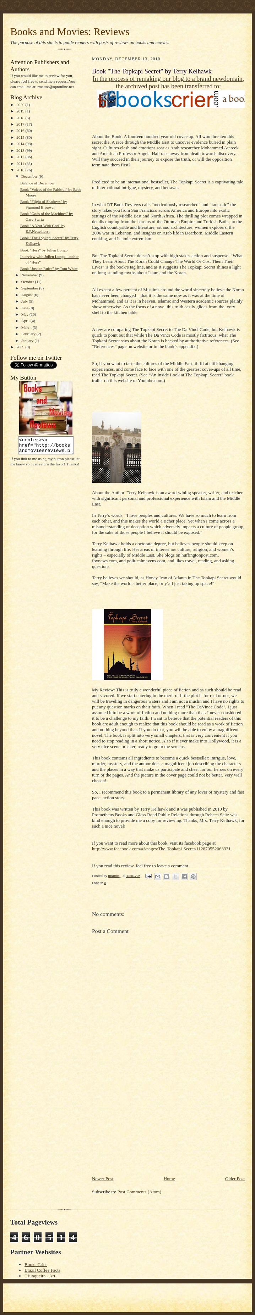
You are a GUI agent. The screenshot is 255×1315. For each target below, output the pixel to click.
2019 (20, 111)
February (29, 334)
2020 (20, 105)
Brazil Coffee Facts (42, 1270)
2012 (20, 157)
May (25, 314)
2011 (20, 163)
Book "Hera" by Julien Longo (43, 250)
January (28, 340)
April (26, 321)
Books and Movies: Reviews (70, 31)
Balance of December (37, 183)
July (25, 301)
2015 (20, 137)
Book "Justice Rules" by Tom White (49, 268)
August (27, 295)
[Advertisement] (145, 1125)
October (28, 282)
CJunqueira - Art (40, 1275)
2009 (20, 347)
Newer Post (102, 1178)
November (30, 275)
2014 (20, 144)
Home (169, 1178)
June (25, 308)
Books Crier (36, 1264)
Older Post (235, 1178)
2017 (20, 124)
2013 (20, 150)
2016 (20, 130)
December (30, 176)
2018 (20, 118)
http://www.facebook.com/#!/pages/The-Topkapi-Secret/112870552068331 (161, 848)
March (27, 327)
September (30, 288)
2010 (20, 170)
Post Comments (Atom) (140, 1191)
